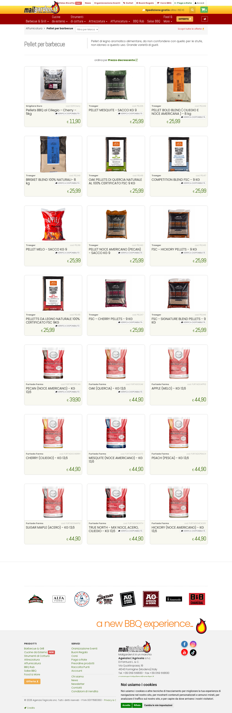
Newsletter (77, 684)
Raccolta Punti (80, 667)
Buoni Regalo (79, 652)
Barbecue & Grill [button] (37, 21)
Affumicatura (32, 663)
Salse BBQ (153, 21)
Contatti (76, 688)
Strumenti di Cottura (36, 656)
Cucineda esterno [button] (60, 19)
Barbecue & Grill (34, 648)
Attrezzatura (32, 659)
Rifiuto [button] (137, 705)
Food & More (32, 674)
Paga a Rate (79, 659)
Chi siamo (77, 676)
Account (76, 671)
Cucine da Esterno (35, 652)
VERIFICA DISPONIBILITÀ (67, 113)
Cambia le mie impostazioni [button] (158, 705)
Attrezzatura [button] (98, 21)
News (74, 680)
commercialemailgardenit (136, 677)
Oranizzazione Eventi (84, 648)
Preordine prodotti (82, 663)
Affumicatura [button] (120, 21)
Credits (29, 707)
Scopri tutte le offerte (191, 28)
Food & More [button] (168, 19)
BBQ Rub (138, 21)
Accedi (199, 3)
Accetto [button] (126, 705)
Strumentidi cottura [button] (78, 19)
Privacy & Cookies (113, 700)
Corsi (74, 656)
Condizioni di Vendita (84, 691)
